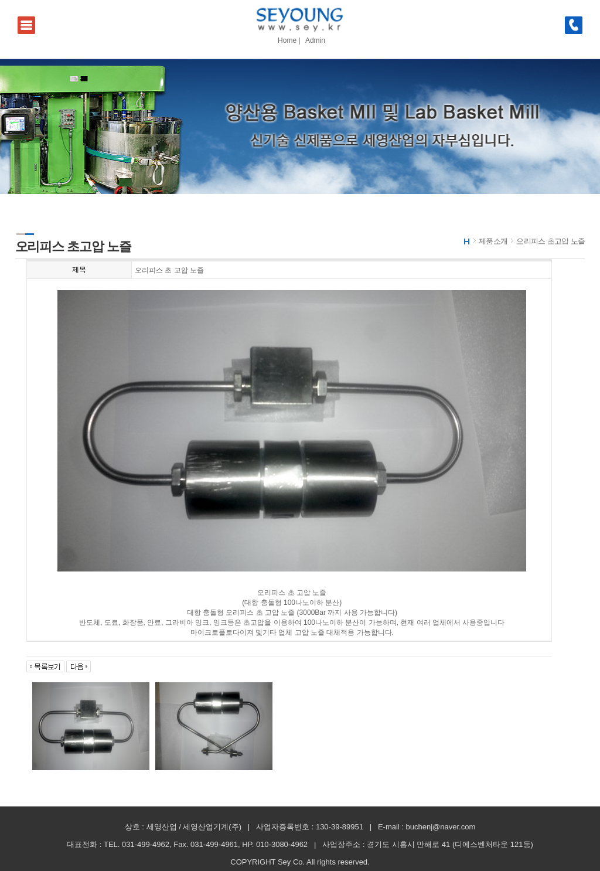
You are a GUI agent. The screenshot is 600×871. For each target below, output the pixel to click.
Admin (315, 40)
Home (287, 40)
